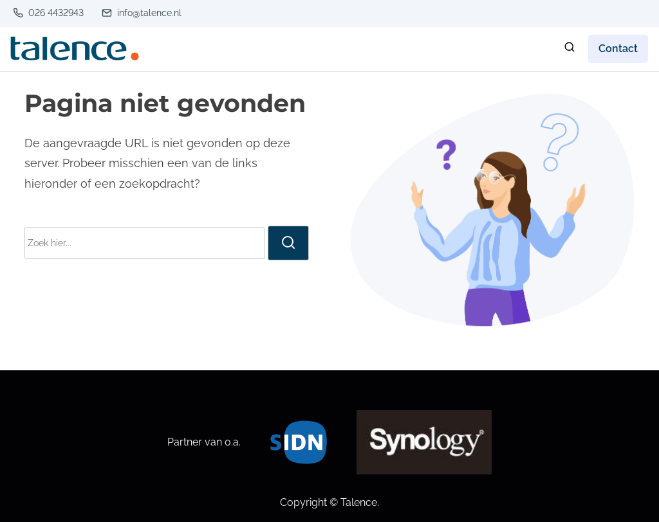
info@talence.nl (141, 13)
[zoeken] (570, 50)
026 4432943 (48, 13)
